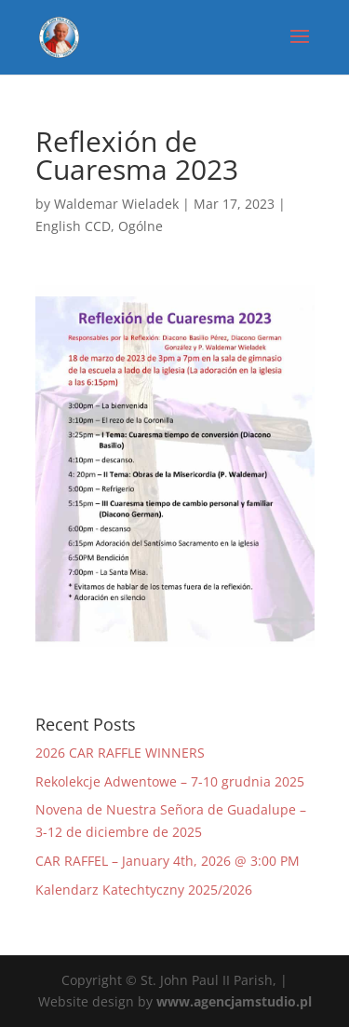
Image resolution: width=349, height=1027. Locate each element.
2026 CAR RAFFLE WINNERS (120, 752)
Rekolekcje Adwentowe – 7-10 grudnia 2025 (169, 781)
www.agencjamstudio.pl (234, 1001)
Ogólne (140, 226)
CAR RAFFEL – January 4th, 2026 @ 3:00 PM (167, 861)
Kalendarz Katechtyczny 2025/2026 (143, 889)
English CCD (73, 226)
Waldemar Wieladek (116, 203)
